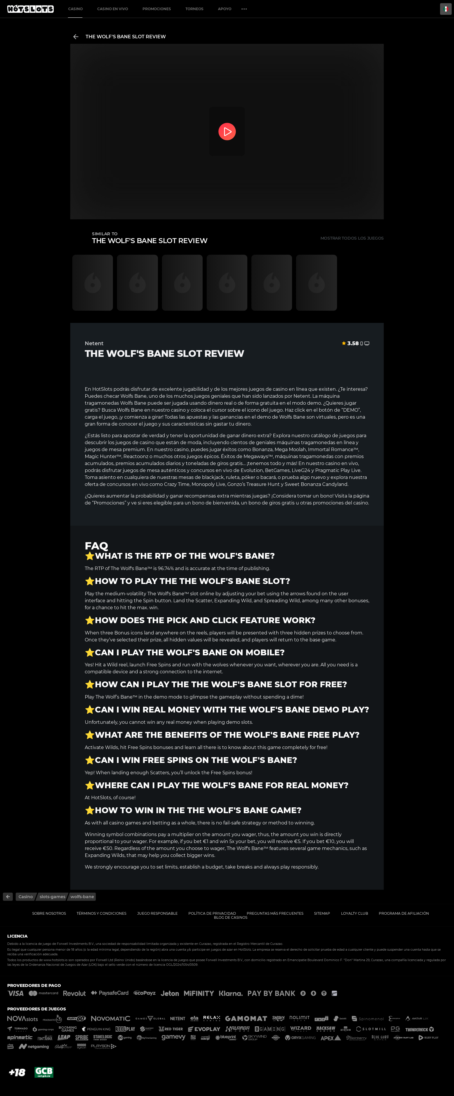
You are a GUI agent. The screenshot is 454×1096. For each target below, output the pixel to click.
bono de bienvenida (215, 503)
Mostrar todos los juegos (352, 238)
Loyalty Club (354, 913)
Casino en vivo (112, 9)
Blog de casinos (230, 917)
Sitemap (322, 913)
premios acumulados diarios (148, 463)
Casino (75, 9)
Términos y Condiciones (101, 913)
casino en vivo (341, 463)
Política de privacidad (212, 913)
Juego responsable (157, 913)
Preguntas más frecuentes (275, 913)
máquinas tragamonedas (306, 442)
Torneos (194, 9)
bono (326, 496)
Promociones (157, 9)
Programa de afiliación (404, 913)
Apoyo (224, 9)
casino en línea (290, 389)
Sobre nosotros (49, 913)
